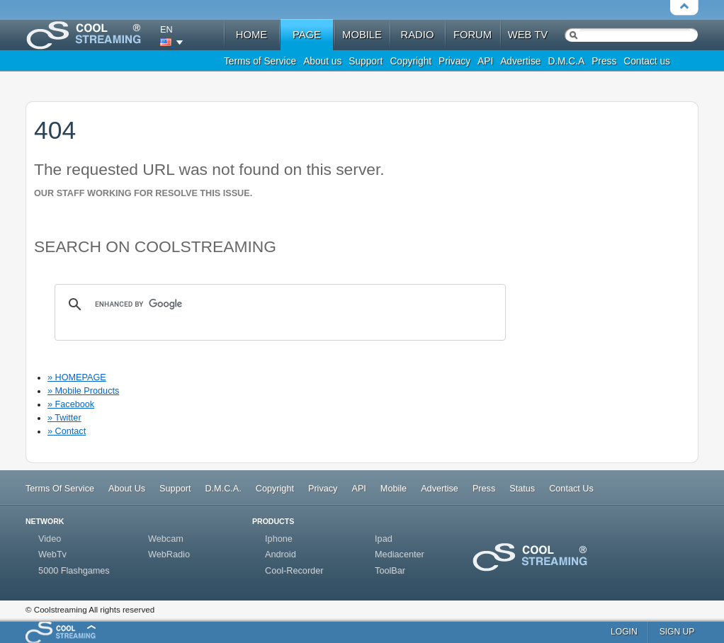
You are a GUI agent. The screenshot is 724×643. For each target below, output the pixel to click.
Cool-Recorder (294, 571)
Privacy (454, 61)
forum (472, 34)
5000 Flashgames (74, 571)
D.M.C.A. (223, 489)
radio (417, 34)
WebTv (52, 554)
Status (522, 489)
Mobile (393, 489)
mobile (362, 34)
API (485, 61)
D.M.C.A (566, 61)
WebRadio (169, 554)
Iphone (279, 539)
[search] (278, 304)
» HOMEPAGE (76, 377)
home (251, 34)
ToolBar (390, 571)
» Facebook (70, 404)
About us (322, 61)
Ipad (383, 539)
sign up (677, 632)
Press (604, 61)
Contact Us (571, 489)
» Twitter (64, 418)
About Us (126, 489)
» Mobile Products (83, 391)
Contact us (646, 61)
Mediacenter (399, 554)
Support (366, 61)
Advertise (520, 61)
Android (280, 554)
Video (49, 539)
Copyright (410, 61)
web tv (528, 34)
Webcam (165, 539)
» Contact (66, 431)
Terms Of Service (60, 489)
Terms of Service (260, 61)
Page (307, 34)
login (624, 632)
